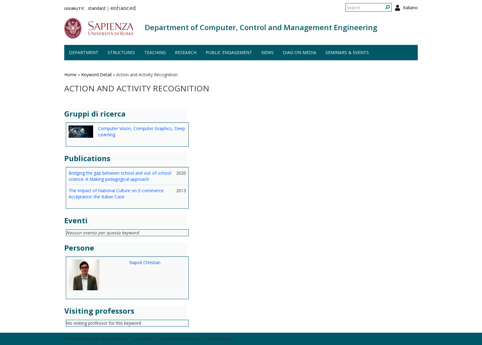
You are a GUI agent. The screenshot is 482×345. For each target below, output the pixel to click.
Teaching (155, 52)
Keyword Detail (96, 74)
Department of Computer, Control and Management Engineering (261, 27)
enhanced (123, 8)
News (267, 52)
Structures (121, 52)
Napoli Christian (144, 262)
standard (96, 8)
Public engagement (229, 52)
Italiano (410, 7)
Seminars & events (347, 52)
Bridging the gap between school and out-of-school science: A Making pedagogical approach (120, 176)
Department (83, 52)
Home (70, 74)
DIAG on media (299, 52)
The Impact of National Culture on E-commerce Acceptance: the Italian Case (116, 194)
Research (185, 52)
